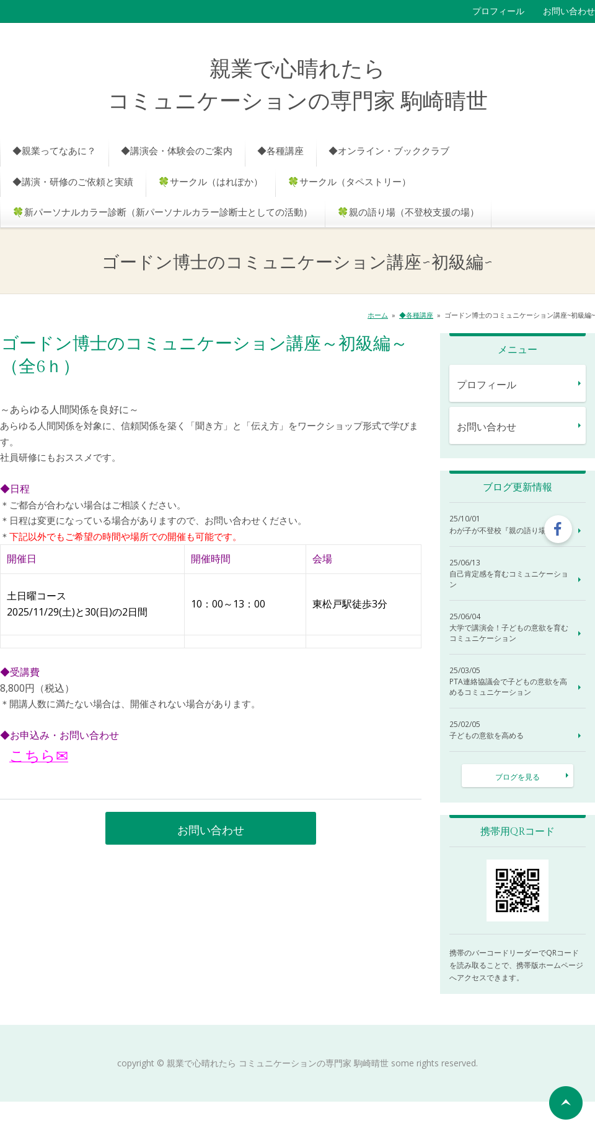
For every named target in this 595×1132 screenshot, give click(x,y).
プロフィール (498, 11)
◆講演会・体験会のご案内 (176, 150)
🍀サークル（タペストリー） (349, 181)
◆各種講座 (280, 150)
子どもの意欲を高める (486, 736)
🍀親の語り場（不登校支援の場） (408, 212)
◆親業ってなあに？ (54, 150)
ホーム (378, 315)
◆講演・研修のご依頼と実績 (72, 181)
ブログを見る (517, 777)
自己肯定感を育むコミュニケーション (508, 579)
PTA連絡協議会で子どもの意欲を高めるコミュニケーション (508, 687)
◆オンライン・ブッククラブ (388, 150)
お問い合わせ (569, 11)
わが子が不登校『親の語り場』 (501, 531)
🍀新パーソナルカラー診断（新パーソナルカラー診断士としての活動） (162, 212)
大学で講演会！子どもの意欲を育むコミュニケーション (508, 633)
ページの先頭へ (566, 1103)
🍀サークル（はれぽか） (210, 181)
